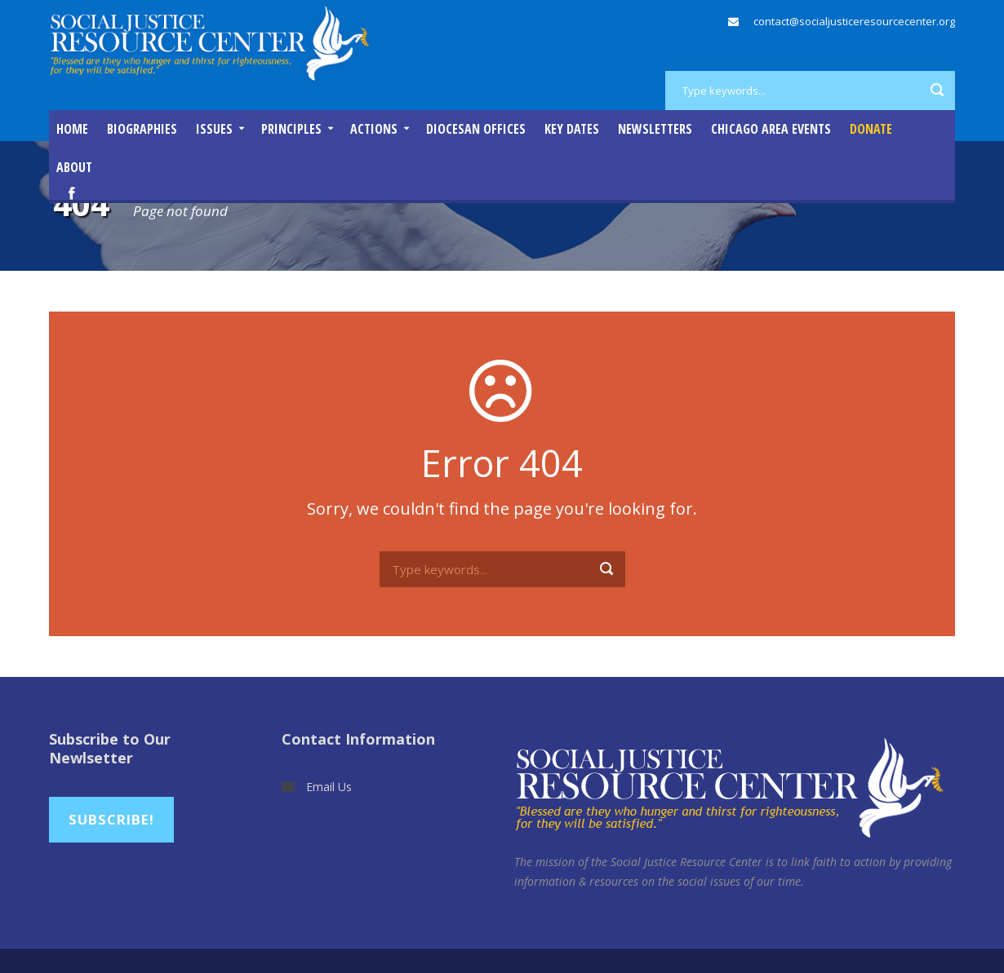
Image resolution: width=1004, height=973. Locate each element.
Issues (214, 129)
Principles (291, 129)
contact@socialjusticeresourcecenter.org (854, 21)
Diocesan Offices (476, 129)
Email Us (329, 786)
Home (72, 129)
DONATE (871, 129)
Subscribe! (111, 819)
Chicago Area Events (771, 129)
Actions (374, 129)
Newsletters (655, 129)
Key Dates (571, 129)
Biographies (142, 129)
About (74, 167)
